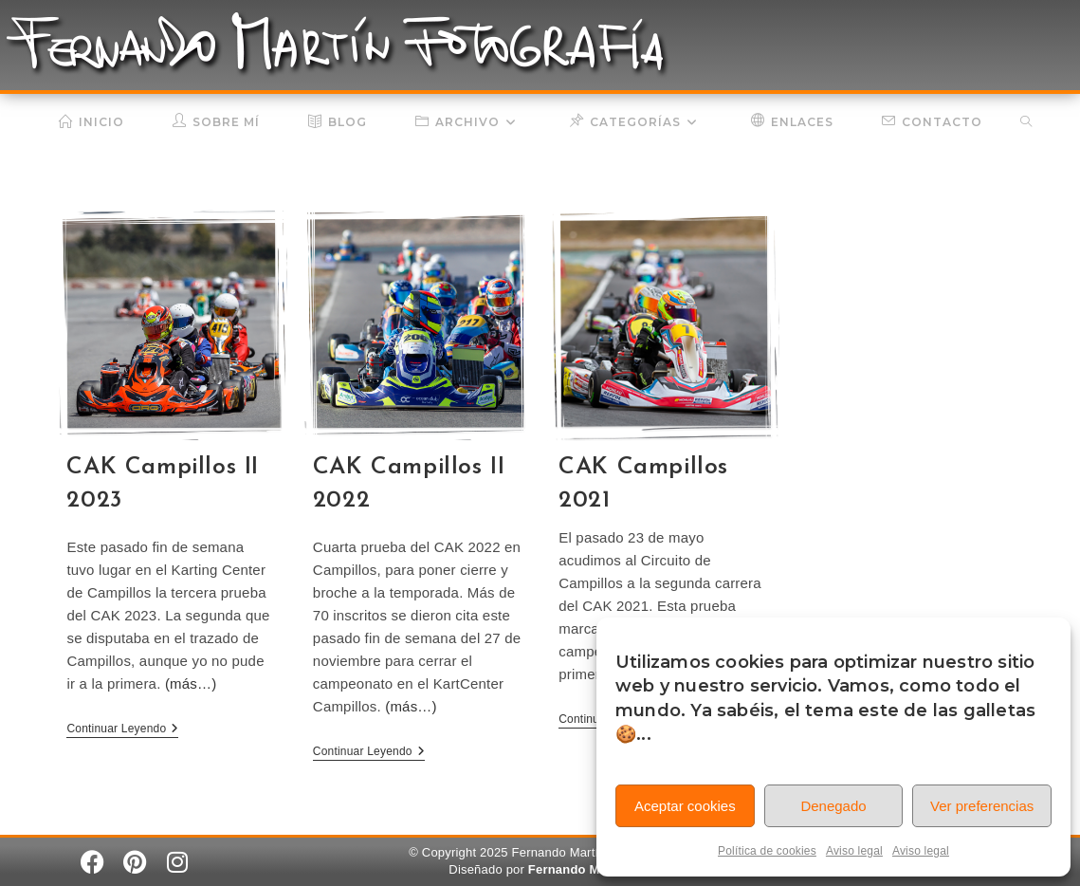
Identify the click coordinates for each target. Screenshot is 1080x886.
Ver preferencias (982, 806)
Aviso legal (854, 851)
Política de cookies (767, 851)
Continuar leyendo (122, 728)
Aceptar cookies (685, 806)
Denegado (833, 806)
